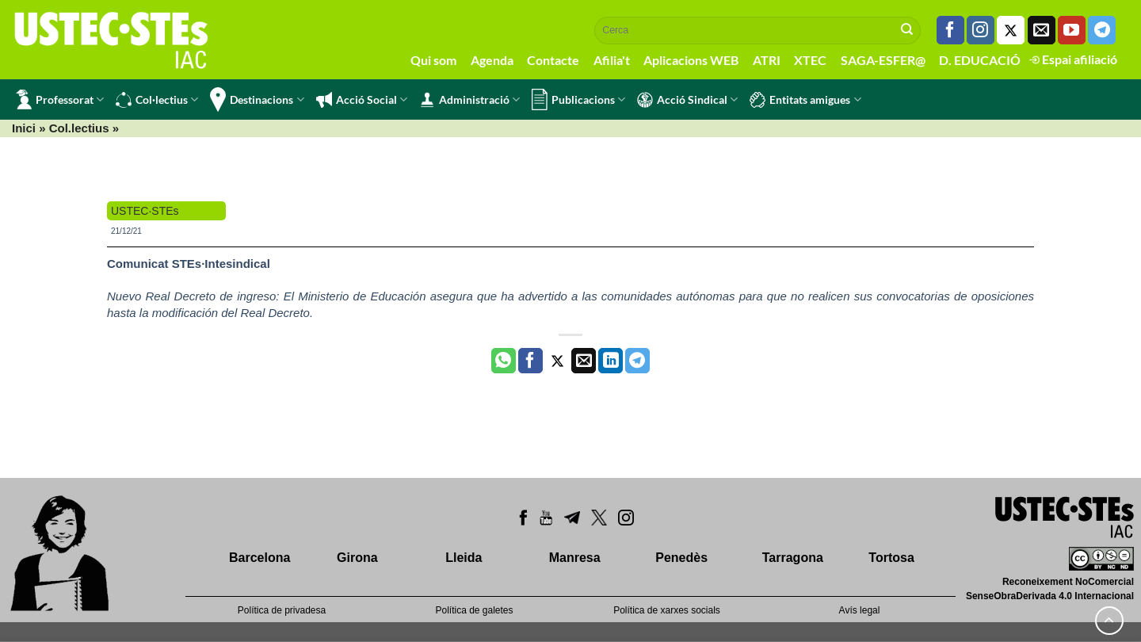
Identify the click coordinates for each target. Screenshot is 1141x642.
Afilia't (611, 59)
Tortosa (891, 557)
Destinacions (256, 99)
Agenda (492, 59)
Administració (469, 100)
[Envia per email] (583, 360)
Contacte (553, 59)
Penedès (681, 557)
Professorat (60, 99)
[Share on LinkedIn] (610, 360)
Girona (357, 557)
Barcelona (259, 557)
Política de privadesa (282, 610)
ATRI (766, 59)
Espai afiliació (1073, 59)
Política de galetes (474, 610)
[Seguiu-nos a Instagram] (980, 30)
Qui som (433, 59)
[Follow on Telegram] (1102, 30)
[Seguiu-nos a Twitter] (1011, 30)
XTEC (810, 59)
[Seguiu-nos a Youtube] (1072, 30)
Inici (24, 128)
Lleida (463, 557)
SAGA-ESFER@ (883, 59)
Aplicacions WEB (690, 59)
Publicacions (578, 99)
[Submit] (907, 30)
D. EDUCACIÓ (980, 59)
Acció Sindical (687, 100)
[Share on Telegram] (637, 360)
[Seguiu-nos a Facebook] (950, 30)
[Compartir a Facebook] (530, 360)
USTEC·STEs (145, 210)
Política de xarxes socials (666, 610)
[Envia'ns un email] (1041, 30)
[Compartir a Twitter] (557, 360)
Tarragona (792, 557)
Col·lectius (157, 100)
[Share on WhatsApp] (503, 360)
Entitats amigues (805, 100)
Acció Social (361, 100)
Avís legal (859, 610)
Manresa (575, 557)
